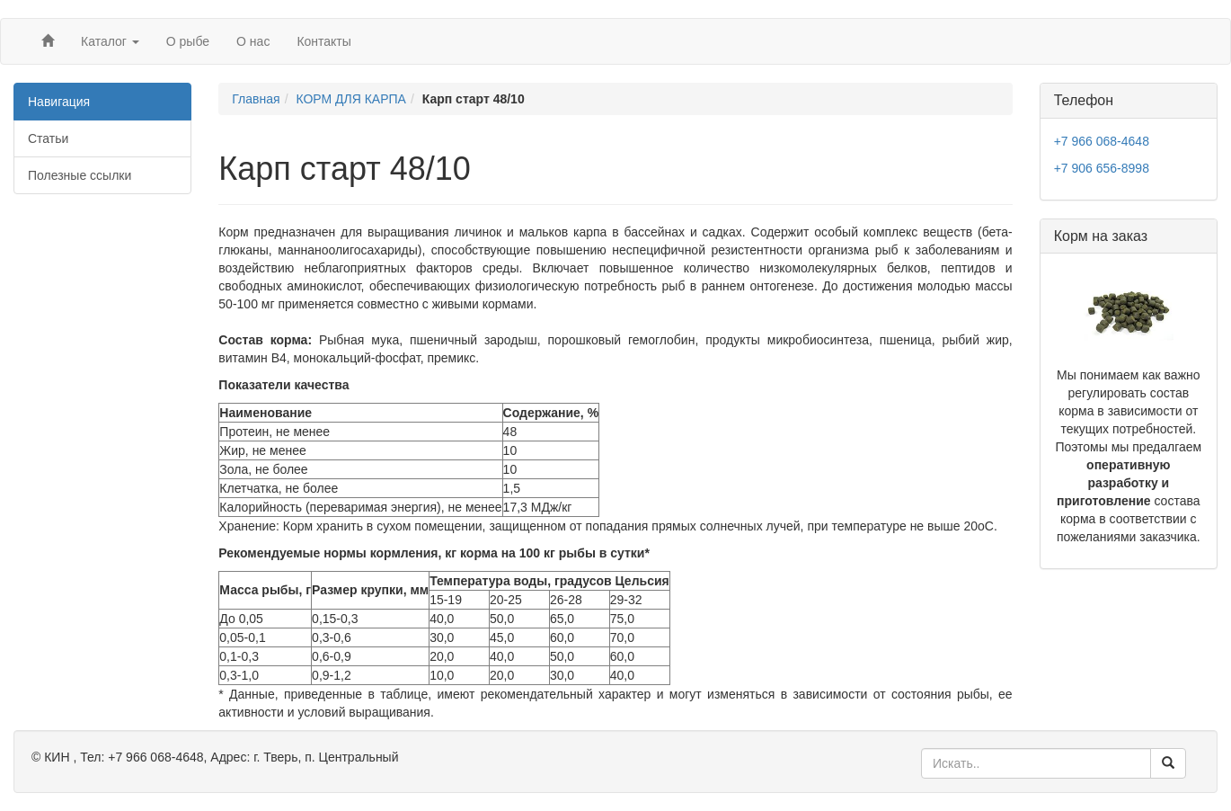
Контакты (323, 41)
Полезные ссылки (79, 175)
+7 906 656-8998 (1101, 168)
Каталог (110, 41)
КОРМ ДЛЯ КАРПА (351, 99)
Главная (255, 99)
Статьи (48, 138)
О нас (253, 41)
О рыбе (187, 41)
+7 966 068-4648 (1101, 141)
